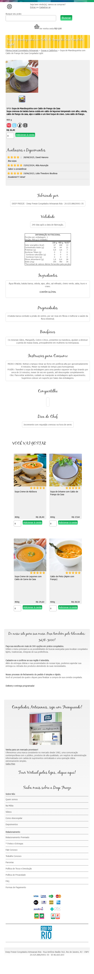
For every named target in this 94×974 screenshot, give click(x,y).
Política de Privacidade (16, 874)
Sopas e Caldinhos (49, 50)
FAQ (7, 881)
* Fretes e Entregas (14, 843)
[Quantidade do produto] (10, 136)
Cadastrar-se (44, 7)
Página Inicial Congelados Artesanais (22, 50)
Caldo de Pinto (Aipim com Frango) (62, 578)
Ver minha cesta (44, 28)
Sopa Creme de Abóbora (26, 491)
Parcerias (10, 862)
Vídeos (9, 811)
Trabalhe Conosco (13, 856)
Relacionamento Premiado (17, 837)
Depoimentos (12, 824)
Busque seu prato (13, 13)
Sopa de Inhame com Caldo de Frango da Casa (64, 493)
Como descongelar (14, 818)
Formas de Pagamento (16, 887)
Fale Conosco (11, 849)
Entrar (33, 7)
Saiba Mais (10, 763)
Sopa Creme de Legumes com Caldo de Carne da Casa (28, 578)
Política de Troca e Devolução (19, 868)
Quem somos (12, 799)
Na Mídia (9, 805)
